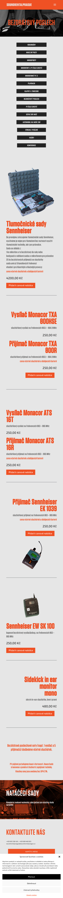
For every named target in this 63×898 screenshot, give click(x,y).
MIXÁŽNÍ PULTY (31, 52)
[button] (59, 857)
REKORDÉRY (32, 44)
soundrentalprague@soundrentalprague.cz (20, 843)
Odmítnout (31, 883)
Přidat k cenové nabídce (21, 285)
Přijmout (31, 877)
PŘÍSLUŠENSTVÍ (31, 106)
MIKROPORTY (31, 60)
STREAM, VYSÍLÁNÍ (31, 129)
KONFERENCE (31, 145)
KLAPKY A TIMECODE (32, 91)
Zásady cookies (31, 895)
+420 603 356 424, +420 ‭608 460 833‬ (18, 841)
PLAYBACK (31, 83)
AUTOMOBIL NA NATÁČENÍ (31, 122)
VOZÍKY (31, 137)
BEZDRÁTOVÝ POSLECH (31, 98)
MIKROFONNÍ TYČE (31, 75)
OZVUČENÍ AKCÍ (31, 114)
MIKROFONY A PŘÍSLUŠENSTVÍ (31, 68)
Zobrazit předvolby (31, 890)
